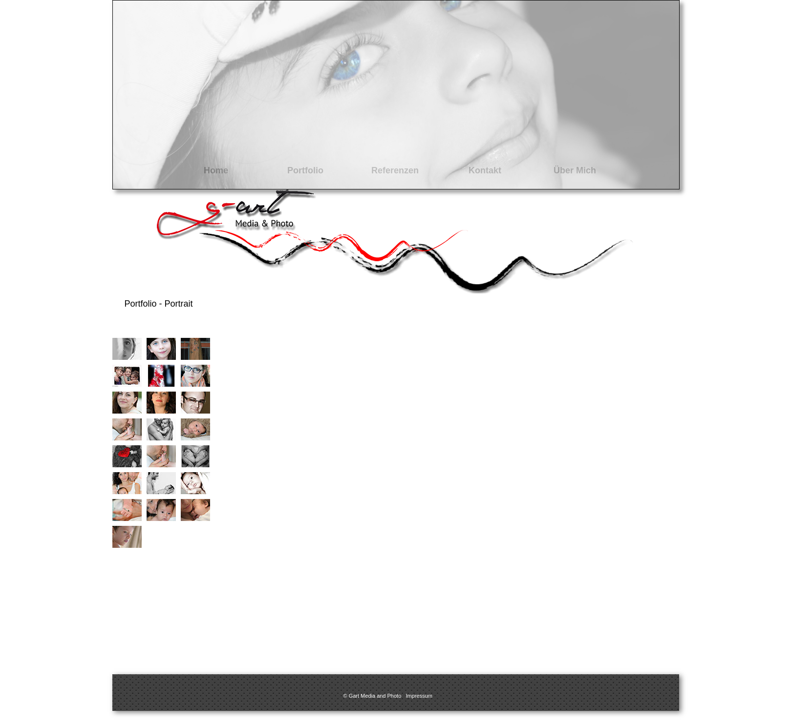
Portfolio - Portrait (159, 304)
